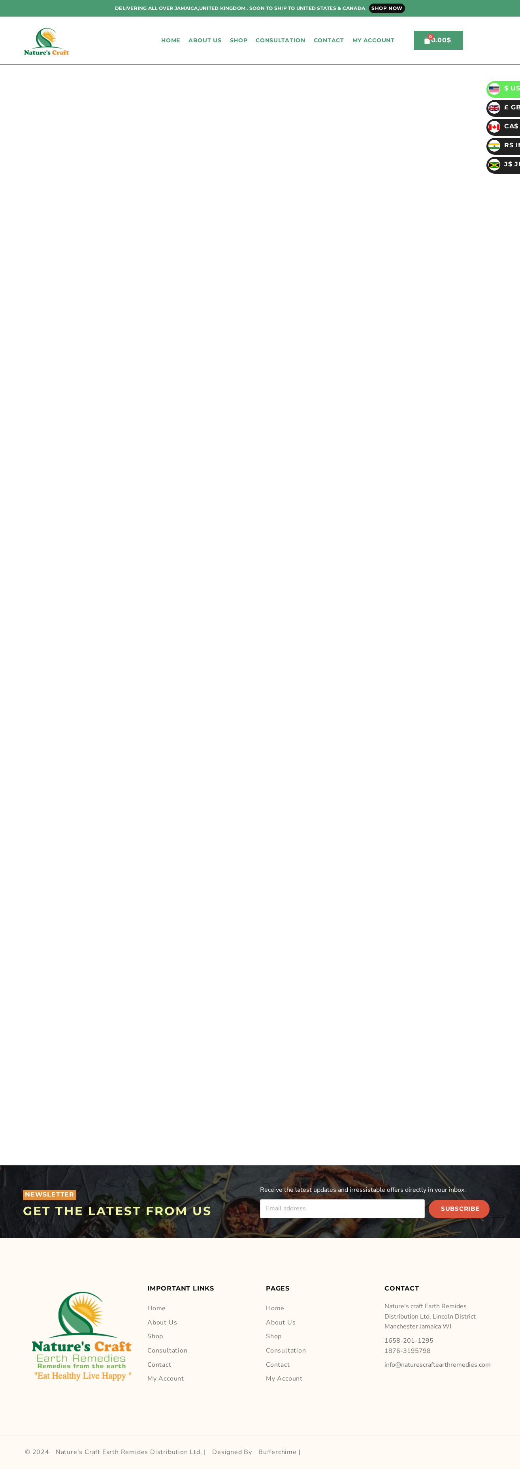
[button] (408, 40)
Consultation (280, 40)
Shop (239, 40)
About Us (205, 40)
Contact (329, 40)
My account (373, 40)
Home (170, 40)
